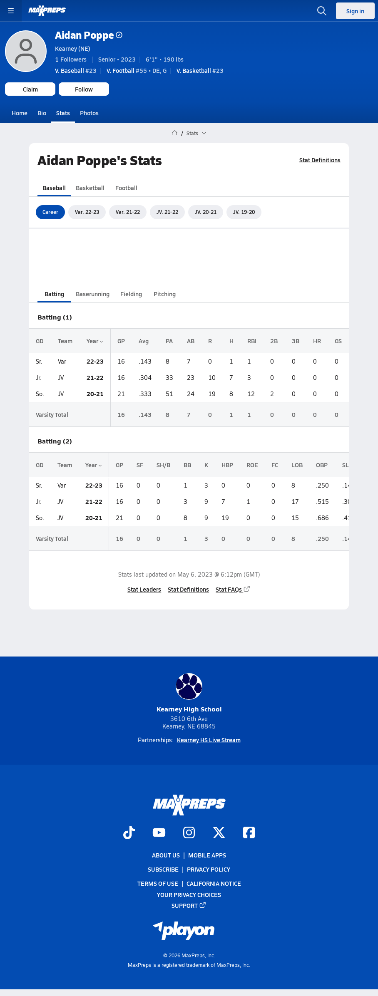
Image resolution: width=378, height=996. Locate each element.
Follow (84, 89)
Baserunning (92, 294)
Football (126, 187)
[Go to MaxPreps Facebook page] (249, 833)
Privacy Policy (208, 869)
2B (274, 340)
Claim (30, 89)
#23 (76, 70)
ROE (252, 464)
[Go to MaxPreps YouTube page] (159, 833)
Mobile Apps (207, 855)
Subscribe (163, 869)
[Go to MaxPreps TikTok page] (129, 833)
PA (169, 340)
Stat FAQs (233, 588)
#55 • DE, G (137, 70)
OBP (322, 464)
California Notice (214, 883)
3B (295, 340)
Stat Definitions (320, 160)
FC (274, 464)
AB (190, 340)
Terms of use (157, 883)
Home (19, 113)
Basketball (90, 187)
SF (140, 464)
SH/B (163, 464)
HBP (227, 464)
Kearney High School (189, 693)
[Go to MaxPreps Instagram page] (189, 833)
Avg (144, 340)
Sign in (355, 11)
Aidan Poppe (88, 34)
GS (338, 340)
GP (121, 340)
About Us (166, 855)
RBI (251, 340)
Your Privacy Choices (189, 894)
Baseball (54, 187)
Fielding (131, 294)
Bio (41, 113)
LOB (297, 464)
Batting (54, 294)
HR (317, 340)
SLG (347, 464)
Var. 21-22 (128, 211)
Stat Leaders (144, 588)
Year (95, 340)
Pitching (165, 294)
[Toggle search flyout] (322, 11)
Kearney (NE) (72, 48)
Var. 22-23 (87, 211)
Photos (89, 113)
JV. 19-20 (244, 211)
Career (50, 211)
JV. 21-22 (167, 211)
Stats (63, 113)
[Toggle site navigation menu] (11, 11)
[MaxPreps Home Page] (175, 133)
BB (187, 464)
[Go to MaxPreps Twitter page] (219, 833)
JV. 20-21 (205, 211)
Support (189, 905)
